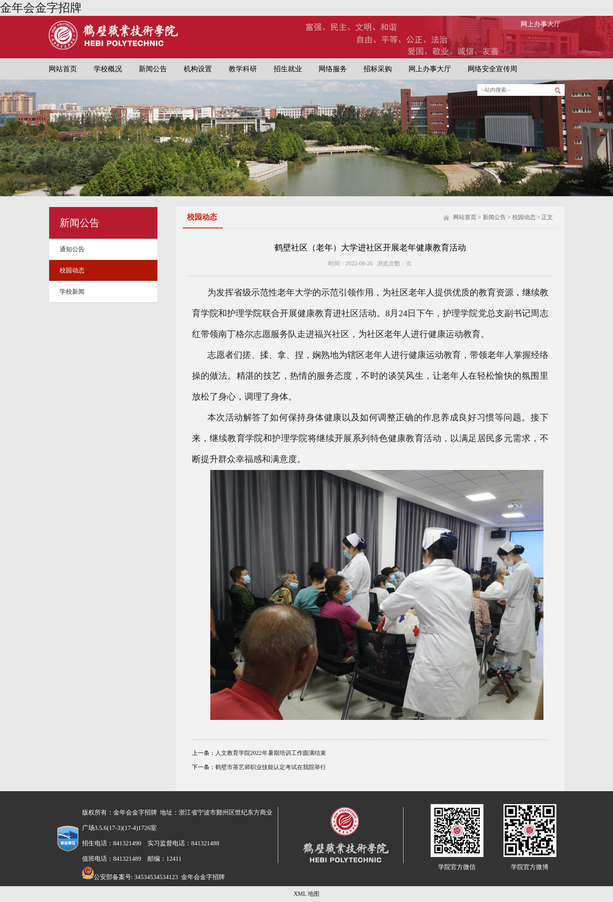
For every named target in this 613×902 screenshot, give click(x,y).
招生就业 (288, 69)
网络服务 (333, 69)
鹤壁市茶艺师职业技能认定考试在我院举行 (270, 767)
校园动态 (72, 270)
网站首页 (63, 69)
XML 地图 (306, 894)
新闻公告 (153, 69)
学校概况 (108, 69)
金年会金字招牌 (41, 7)
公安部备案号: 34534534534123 (130, 877)
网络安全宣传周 (492, 69)
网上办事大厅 (541, 23)
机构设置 (198, 69)
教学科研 (243, 69)
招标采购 (378, 69)
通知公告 (72, 249)
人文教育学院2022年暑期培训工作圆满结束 (270, 753)
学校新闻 (72, 291)
